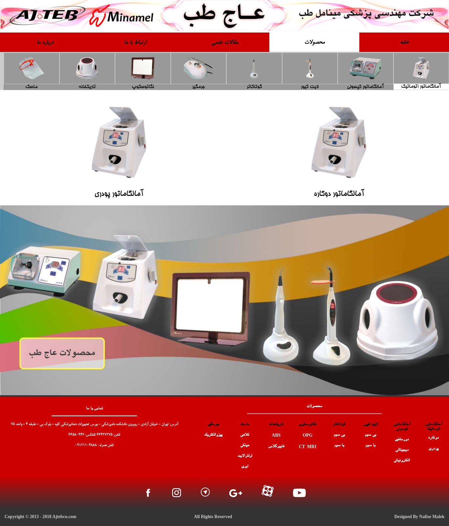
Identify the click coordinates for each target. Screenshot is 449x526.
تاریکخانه (87, 87)
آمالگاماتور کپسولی (365, 87)
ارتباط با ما (135, 42)
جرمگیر (198, 87)
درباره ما (44, 42)
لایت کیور (310, 87)
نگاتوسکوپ (143, 87)
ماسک (31, 87)
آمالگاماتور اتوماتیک (421, 86)
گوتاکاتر (254, 87)
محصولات (314, 42)
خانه (404, 42)
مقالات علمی (224, 42)
